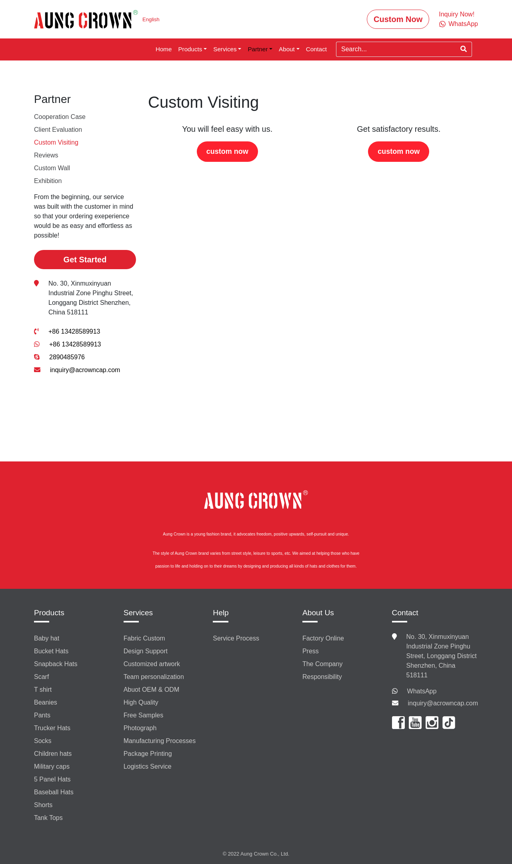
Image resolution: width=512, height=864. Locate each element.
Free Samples (144, 715)
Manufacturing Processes (160, 740)
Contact (316, 49)
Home (164, 49)
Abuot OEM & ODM (152, 689)
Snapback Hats (56, 664)
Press (310, 651)
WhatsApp (422, 691)
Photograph (140, 728)
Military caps (52, 766)
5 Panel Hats (52, 779)
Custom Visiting (56, 142)
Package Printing (148, 753)
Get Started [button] (85, 259)
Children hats (53, 753)
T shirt (43, 689)
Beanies (45, 702)
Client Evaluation (58, 129)
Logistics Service (148, 766)
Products (190, 49)
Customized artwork (152, 664)
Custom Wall (52, 168)
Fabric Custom (144, 638)
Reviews (46, 155)
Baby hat (46, 638)
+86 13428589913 (74, 331)
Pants (42, 715)
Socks (43, 740)
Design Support (146, 651)
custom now (227, 151)
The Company (322, 664)
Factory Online (323, 638)
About (287, 49)
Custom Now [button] (398, 19)
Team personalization (154, 676)
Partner (258, 49)
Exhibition (48, 180)
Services (224, 49)
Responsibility (322, 676)
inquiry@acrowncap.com (85, 370)
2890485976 (67, 357)
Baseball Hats (54, 792)
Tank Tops (48, 817)
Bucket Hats (51, 651)
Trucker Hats (52, 728)
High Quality (141, 702)
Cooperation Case (60, 116)
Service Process (236, 638)
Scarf (41, 676)
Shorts (43, 805)
